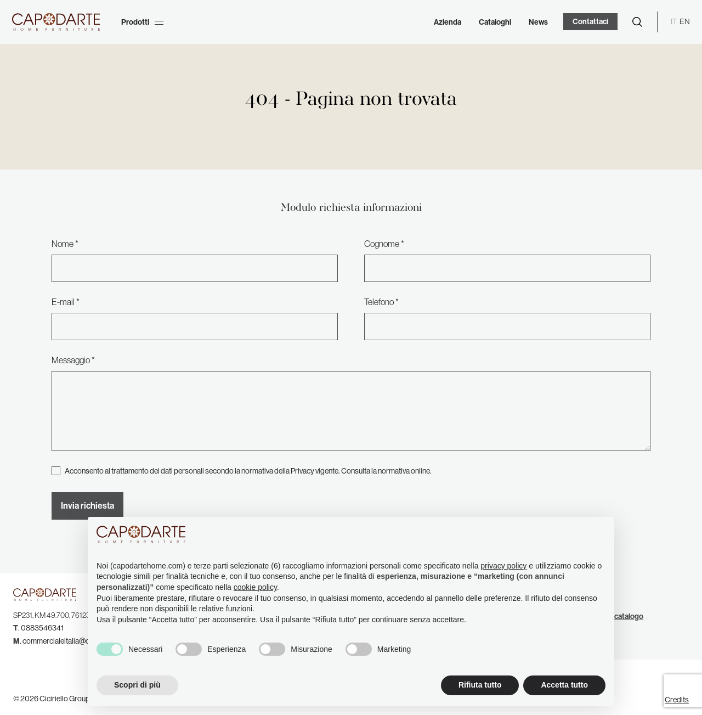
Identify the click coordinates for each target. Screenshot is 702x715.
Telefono (379, 302)
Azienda (447, 22)
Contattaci (590, 21)
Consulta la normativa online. (386, 470)
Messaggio (71, 360)
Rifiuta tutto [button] (480, 684)
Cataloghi (495, 22)
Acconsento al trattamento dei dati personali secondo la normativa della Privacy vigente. (248, 470)
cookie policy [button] (255, 587)
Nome (62, 244)
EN (685, 21)
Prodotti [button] (142, 22)
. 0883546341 (38, 627)
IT (674, 21)
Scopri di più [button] (137, 684)
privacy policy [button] (503, 565)
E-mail (63, 302)
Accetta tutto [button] (564, 684)
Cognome (381, 244)
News (538, 22)
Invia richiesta (87, 505)
